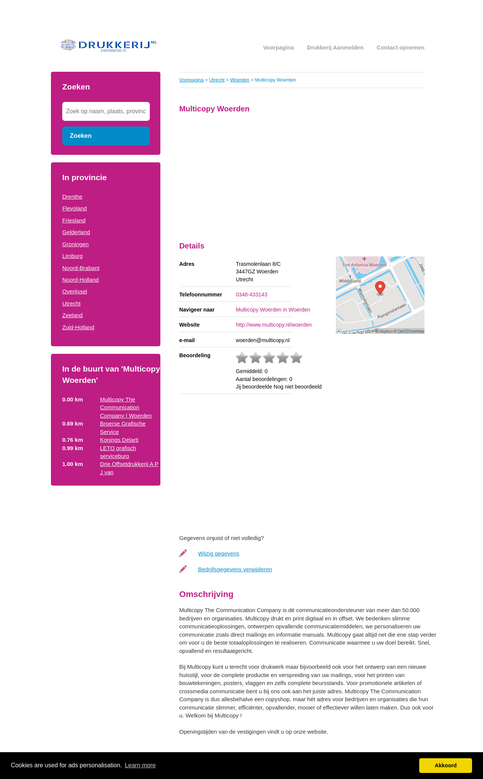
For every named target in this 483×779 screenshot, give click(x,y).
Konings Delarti (119, 440)
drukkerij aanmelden (335, 47)
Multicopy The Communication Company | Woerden (126, 407)
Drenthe (72, 196)
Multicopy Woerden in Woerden (273, 310)
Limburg (72, 256)
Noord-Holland (80, 279)
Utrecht (71, 303)
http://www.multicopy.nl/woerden (274, 325)
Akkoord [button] (446, 765)
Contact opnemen (401, 47)
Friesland (74, 220)
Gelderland (76, 232)
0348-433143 (251, 295)
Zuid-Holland (78, 327)
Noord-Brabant (80, 268)
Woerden (240, 80)
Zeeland (72, 315)
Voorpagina (278, 47)
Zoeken (81, 135)
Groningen (75, 244)
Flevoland (74, 208)
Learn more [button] (140, 765)
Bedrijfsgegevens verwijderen (235, 569)
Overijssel (74, 291)
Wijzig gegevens (218, 553)
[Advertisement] (105, 614)
